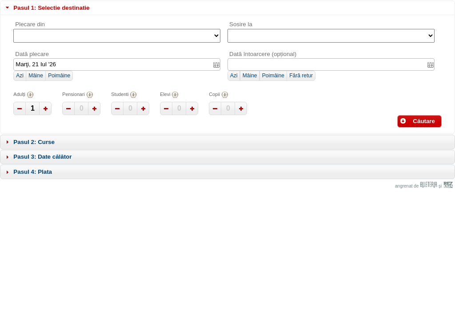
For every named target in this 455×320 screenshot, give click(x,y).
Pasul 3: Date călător (42, 156)
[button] (19, 76)
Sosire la (240, 24)
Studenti (124, 94)
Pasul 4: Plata (32, 171)
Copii (218, 94)
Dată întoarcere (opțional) (262, 54)
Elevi (169, 94)
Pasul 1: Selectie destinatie (51, 7)
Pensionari (77, 94)
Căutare (417, 120)
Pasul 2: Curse (34, 142)
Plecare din (30, 24)
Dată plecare (32, 54)
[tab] (227, 7)
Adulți (23, 94)
